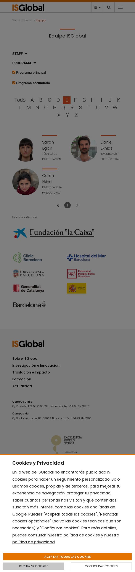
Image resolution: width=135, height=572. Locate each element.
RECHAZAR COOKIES (33, 566)
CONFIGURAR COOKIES (101, 566)
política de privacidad (33, 542)
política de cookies (81, 535)
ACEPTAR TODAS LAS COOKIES (67, 557)
